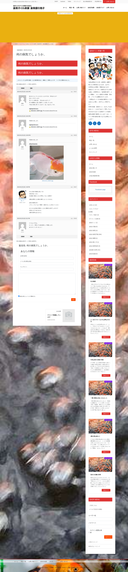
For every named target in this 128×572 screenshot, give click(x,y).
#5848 (75, 218)
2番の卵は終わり (95, 436)
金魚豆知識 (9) (93, 253)
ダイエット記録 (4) (94, 218)
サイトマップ (77, 1)
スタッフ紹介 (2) (94, 215)
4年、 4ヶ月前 (56, 80)
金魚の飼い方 (93, 168)
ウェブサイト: (23, 266)
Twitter (69, 1)
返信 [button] (72, 91)
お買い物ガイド (33, 561)
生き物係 (93, 281)
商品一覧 (91, 140)
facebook (63, 1)
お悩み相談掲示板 (94, 175)
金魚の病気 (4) (93, 230)
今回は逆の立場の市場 (96, 359)
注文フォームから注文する (65, 13)
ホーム (91, 136)
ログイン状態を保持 (96, 531)
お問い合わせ (109, 1)
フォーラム (22, 44)
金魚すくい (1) (93, 222)
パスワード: (92, 523)
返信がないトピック (94, 546)
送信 (73, 299)
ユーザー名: (92, 515)
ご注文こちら (93, 505)
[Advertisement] (64, 28)
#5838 (75, 116)
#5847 (75, 187)
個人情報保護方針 (87, 1)
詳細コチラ (106, 297)
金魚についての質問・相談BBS (34, 44)
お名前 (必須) (23, 256)
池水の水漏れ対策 (95, 474)
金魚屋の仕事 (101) (94, 250)
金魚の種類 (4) (93, 238)
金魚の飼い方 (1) (94, 242)
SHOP (56, 1)
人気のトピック (93, 542)
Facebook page (100, 189)
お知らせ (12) (93, 205)
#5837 (75, 91)
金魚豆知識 (92, 172)
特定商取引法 (98, 1)
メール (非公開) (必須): (25, 261)
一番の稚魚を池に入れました (98, 398)
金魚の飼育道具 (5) (94, 246)
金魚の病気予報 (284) (95, 234)
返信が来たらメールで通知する (27, 296)
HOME (15, 44)
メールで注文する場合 (95, 509)
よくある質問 (93, 148)
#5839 (75, 135)
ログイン (108, 537)
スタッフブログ (93, 209)
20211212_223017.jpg (47, 180)
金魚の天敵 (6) (93, 226)
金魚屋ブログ (53, 561)
